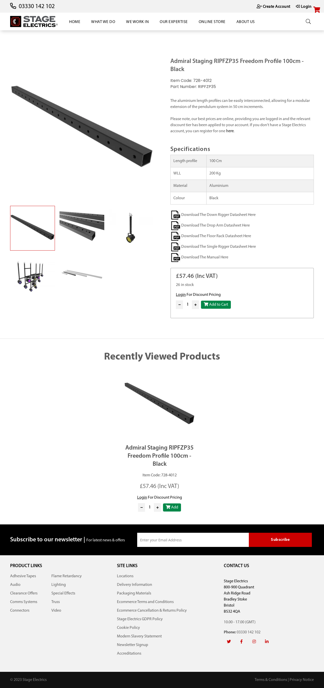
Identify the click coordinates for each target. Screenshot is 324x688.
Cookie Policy (128, 628)
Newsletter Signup (132, 645)
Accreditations (129, 654)
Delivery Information (134, 585)
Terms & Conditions (271, 680)
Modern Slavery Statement (139, 636)
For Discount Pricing (198, 295)
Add (172, 507)
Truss (55, 602)
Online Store (212, 22)
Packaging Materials (134, 593)
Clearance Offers (23, 593)
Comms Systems (23, 602)
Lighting (58, 585)
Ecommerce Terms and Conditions (145, 602)
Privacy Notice (302, 680)
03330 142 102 (37, 7)
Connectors (19, 611)
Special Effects (63, 593)
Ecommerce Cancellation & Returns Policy (152, 611)
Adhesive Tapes (23, 576)
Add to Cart (216, 304)
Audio (15, 585)
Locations (125, 576)
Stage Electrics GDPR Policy (140, 619)
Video (56, 611)
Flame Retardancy (66, 576)
